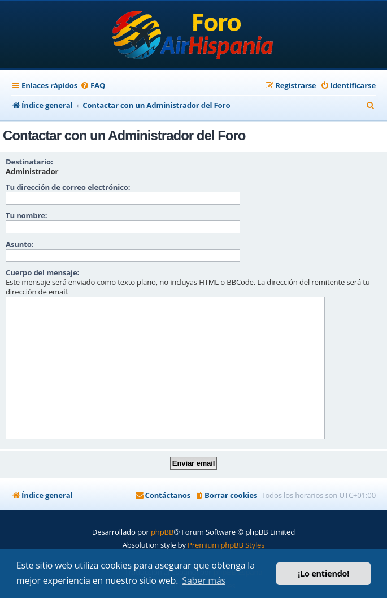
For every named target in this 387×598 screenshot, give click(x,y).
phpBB (162, 532)
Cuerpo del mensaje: (42, 272)
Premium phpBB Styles (226, 545)
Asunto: (19, 244)
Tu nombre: (26, 215)
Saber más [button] (203, 580)
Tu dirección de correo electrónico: (68, 187)
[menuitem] (92, 85)
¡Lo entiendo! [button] (323, 573)
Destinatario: (29, 162)
